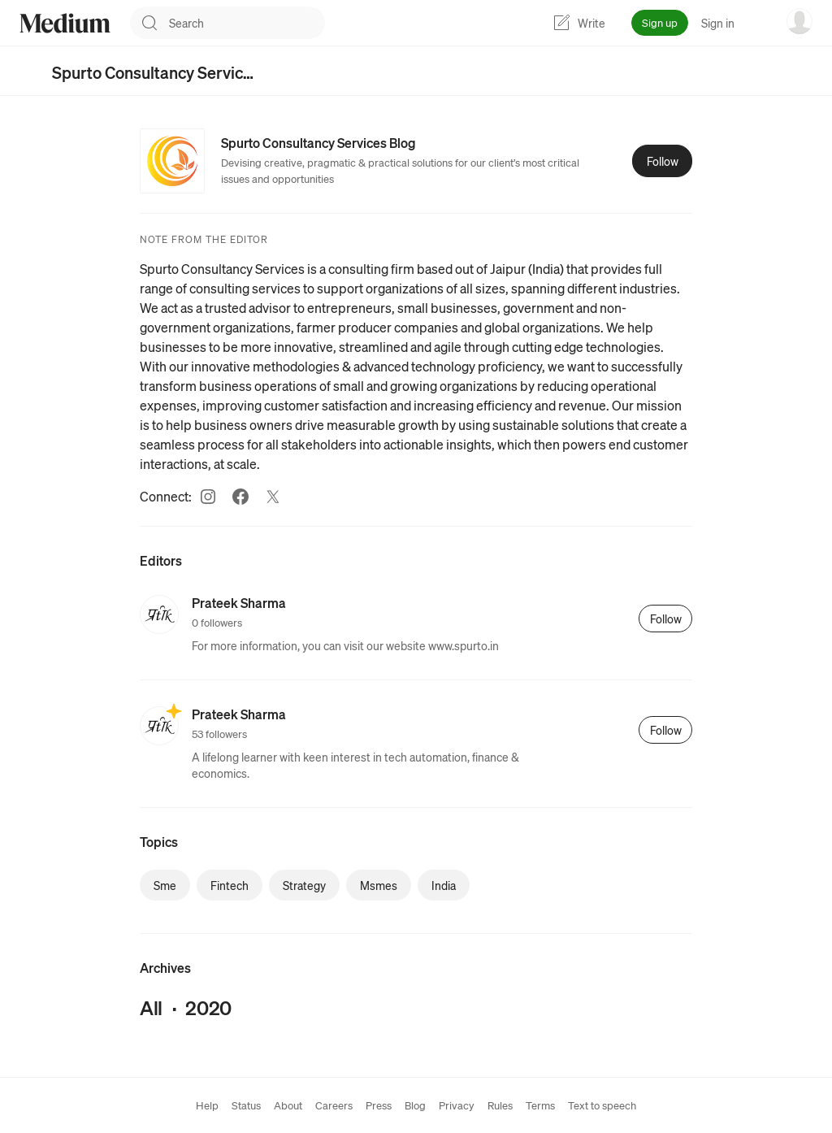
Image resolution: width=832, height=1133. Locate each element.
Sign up (660, 22)
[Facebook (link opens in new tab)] (240, 496)
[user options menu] (799, 21)
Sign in (717, 22)
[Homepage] (65, 23)
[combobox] (247, 23)
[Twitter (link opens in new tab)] (273, 496)
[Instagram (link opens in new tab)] (208, 496)
